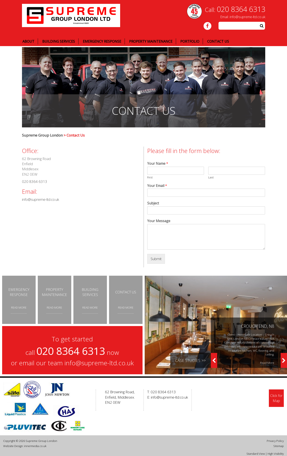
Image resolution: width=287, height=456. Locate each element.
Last (211, 177)
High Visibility (276, 454)
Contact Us (218, 41)
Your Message (158, 221)
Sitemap (278, 446)
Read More (267, 363)
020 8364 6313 (241, 9)
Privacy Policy (275, 441)
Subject (153, 203)
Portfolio (189, 41)
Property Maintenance (150, 41)
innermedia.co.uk (35, 446)
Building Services (58, 41)
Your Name (157, 163)
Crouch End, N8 (257, 326)
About (28, 41)
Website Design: (13, 446)
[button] (262, 26)
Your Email (157, 186)
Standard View (255, 454)
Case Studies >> (190, 360)
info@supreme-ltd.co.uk (247, 17)
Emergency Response (102, 41)
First (150, 177)
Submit (156, 258)
